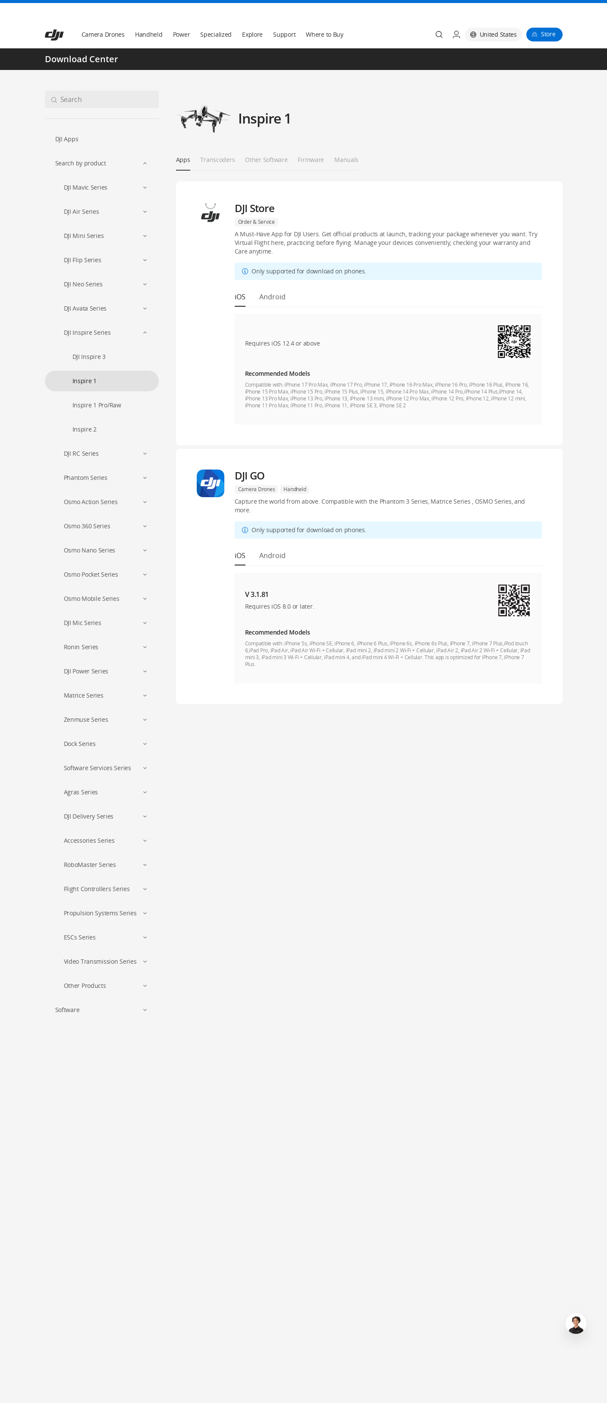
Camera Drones (103, 14)
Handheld (149, 14)
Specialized (216, 14)
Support (284, 14)
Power (181, 14)
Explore (252, 14)
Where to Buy (324, 14)
